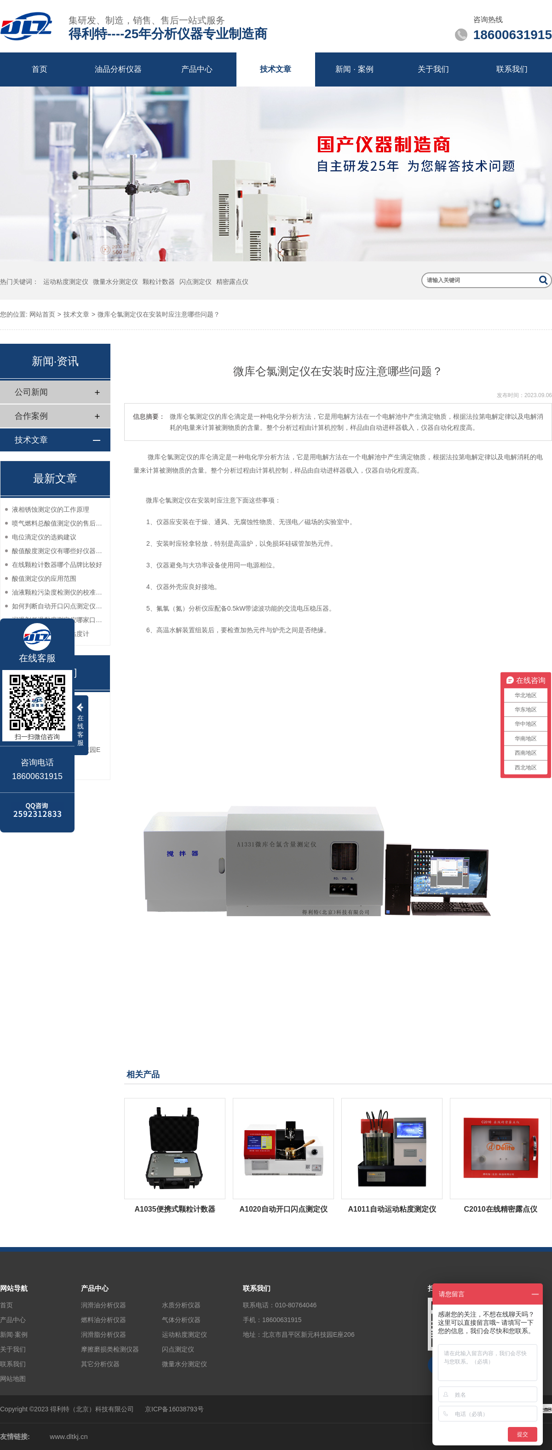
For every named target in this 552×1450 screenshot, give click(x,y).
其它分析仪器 (100, 1364)
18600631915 (282, 1319)
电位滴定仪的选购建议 (44, 537)
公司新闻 (31, 392)
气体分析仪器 (181, 1319)
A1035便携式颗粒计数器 (174, 1209)
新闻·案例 (14, 1334)
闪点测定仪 (195, 281)
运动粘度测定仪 (65, 281)
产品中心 (197, 69)
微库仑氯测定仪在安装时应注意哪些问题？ (159, 314)
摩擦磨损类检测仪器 (110, 1349)
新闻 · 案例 (354, 69)
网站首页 (42, 314)
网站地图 (13, 1378)
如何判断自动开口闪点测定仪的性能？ (58, 606)
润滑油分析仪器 (103, 1305)
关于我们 (433, 69)
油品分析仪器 (118, 69)
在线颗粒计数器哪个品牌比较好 (57, 564)
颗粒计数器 (159, 281)
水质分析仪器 (181, 1305)
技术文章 (275, 69)
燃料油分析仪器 (103, 1319)
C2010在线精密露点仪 (500, 1209)
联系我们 (512, 69)
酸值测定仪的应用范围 (44, 578)
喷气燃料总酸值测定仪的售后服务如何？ (58, 523)
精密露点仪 (232, 281)
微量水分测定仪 (115, 281)
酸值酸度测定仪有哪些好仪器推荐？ (58, 551)
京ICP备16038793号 (174, 1409)
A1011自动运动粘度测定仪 (392, 1209)
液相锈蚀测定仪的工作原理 (50, 509)
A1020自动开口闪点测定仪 (283, 1209)
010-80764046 (295, 1305)
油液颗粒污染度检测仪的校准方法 (58, 592)
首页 (39, 69)
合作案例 (31, 416)
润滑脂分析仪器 (103, 1334)
